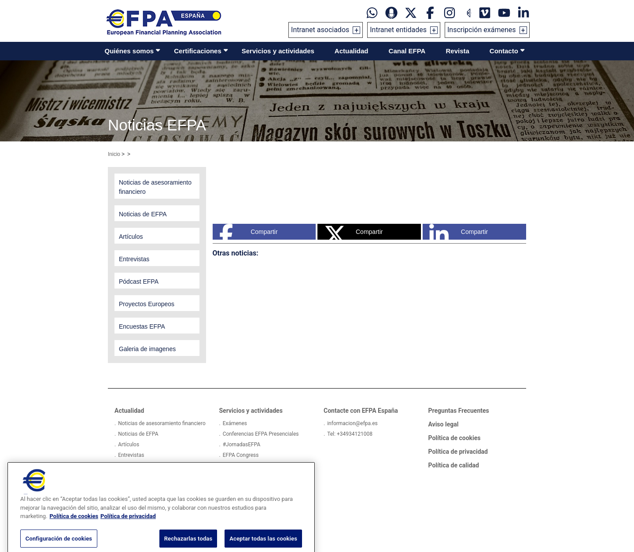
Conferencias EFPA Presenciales (261, 434)
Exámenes (235, 423)
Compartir (248, 232)
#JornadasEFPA (242, 444)
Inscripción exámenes (481, 30)
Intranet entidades (398, 30)
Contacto (504, 51)
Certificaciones (197, 51)
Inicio (114, 154)
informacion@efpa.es (352, 423)
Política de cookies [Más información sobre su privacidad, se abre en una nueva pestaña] (74, 528)
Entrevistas (131, 455)
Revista (457, 51)
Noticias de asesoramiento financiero (162, 423)
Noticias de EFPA (138, 434)
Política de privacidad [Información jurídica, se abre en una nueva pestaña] (128, 528)
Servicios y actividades (278, 51)
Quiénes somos (129, 51)
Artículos (128, 444)
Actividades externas (247, 466)
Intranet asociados (320, 30)
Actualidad (352, 51)
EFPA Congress (241, 455)
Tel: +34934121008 (349, 434)
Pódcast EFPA (134, 466)
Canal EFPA (407, 51)
